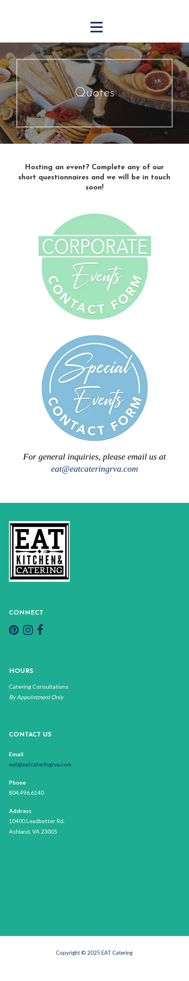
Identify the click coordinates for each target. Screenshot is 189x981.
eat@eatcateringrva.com (94, 469)
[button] (96, 27)
